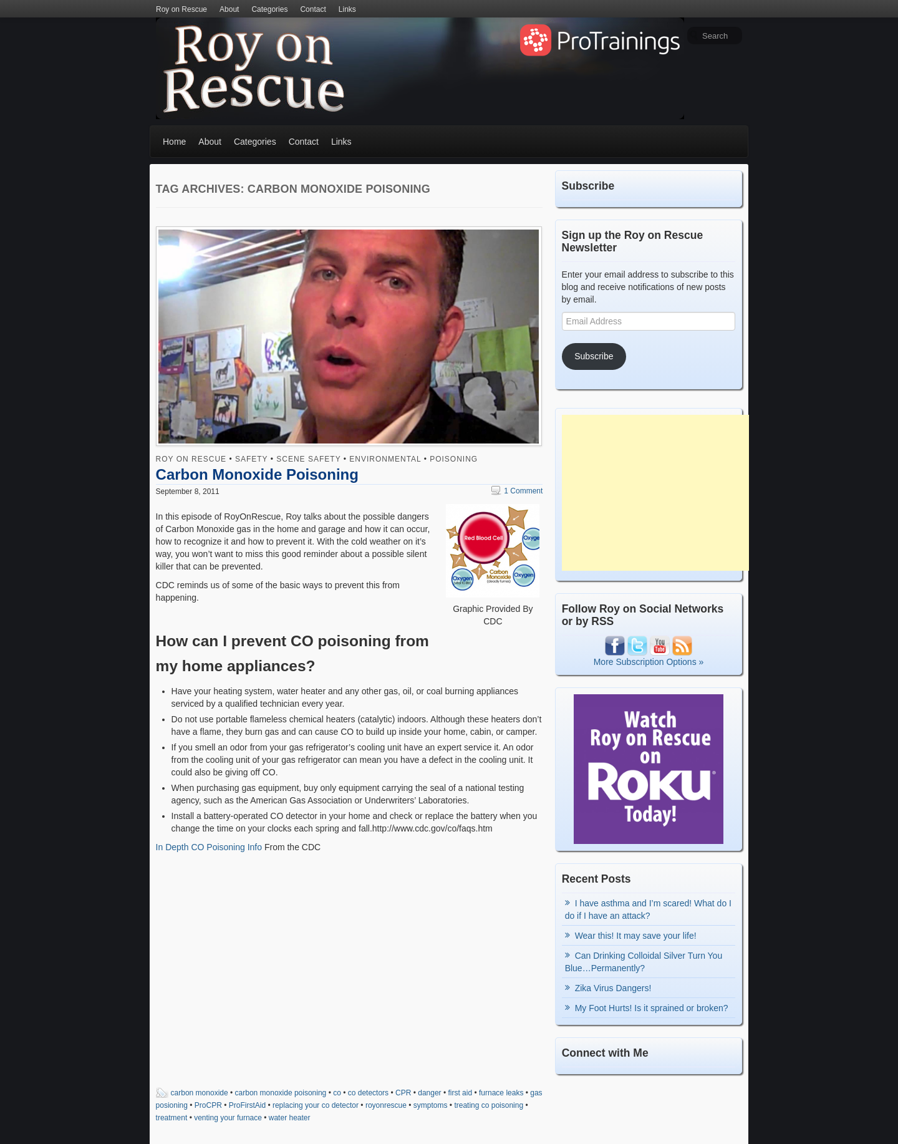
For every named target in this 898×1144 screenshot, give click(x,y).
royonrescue (386, 1105)
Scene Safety (308, 459)
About (229, 9)
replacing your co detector (316, 1105)
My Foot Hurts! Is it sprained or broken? (651, 1008)
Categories (269, 9)
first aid (460, 1092)
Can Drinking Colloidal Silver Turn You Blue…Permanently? (644, 962)
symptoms (430, 1105)
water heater (290, 1117)
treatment (172, 1117)
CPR (403, 1092)
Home (174, 142)
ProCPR (208, 1105)
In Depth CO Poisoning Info (209, 847)
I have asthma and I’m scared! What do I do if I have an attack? (648, 909)
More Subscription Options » (649, 662)
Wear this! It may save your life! (636, 936)
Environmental (385, 459)
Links (347, 9)
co (337, 1092)
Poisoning (454, 459)
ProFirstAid (247, 1105)
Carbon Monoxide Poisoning (257, 474)
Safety (251, 459)
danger (429, 1092)
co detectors (368, 1092)
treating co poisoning (488, 1105)
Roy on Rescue (181, 9)
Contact (313, 9)
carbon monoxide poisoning (281, 1092)
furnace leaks (501, 1092)
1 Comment (517, 491)
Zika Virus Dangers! (613, 988)
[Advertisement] (655, 493)
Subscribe (593, 356)
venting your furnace (228, 1117)
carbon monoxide (199, 1092)
